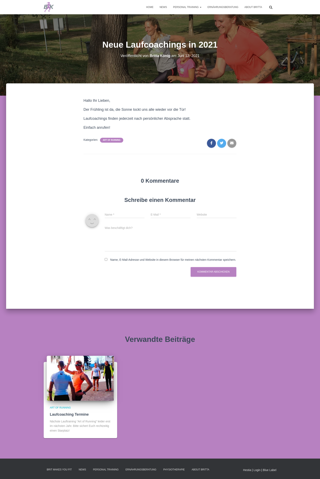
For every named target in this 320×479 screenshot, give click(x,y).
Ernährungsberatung (223, 7)
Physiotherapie (174, 469)
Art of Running (112, 140)
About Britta (253, 7)
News (163, 7)
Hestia (247, 470)
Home (149, 7)
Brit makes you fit (59, 469)
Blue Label (269, 470)
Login (256, 470)
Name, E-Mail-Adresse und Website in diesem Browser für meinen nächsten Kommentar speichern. (173, 259)
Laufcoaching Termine (69, 414)
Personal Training (187, 7)
